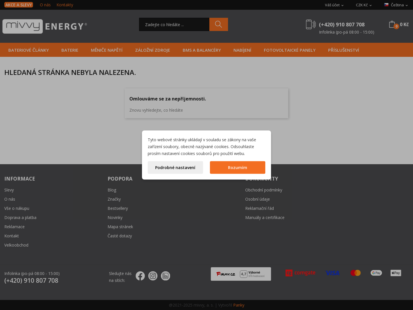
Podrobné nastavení (175, 167)
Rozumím (237, 167)
